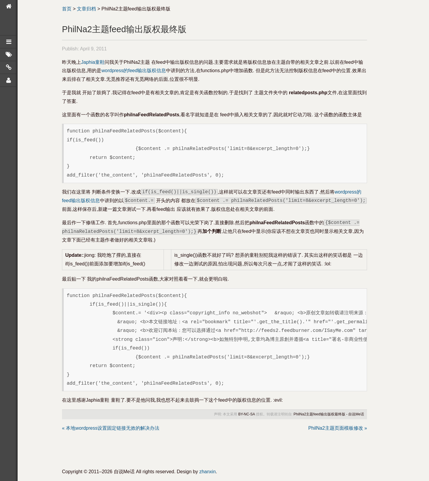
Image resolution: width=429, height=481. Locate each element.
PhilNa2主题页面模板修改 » (337, 428)
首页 (67, 8)
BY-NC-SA (246, 414)
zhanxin (207, 471)
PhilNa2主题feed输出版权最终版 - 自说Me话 (328, 414)
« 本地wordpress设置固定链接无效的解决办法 (110, 428)
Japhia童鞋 (93, 62)
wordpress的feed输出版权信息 (133, 70)
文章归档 (86, 8)
